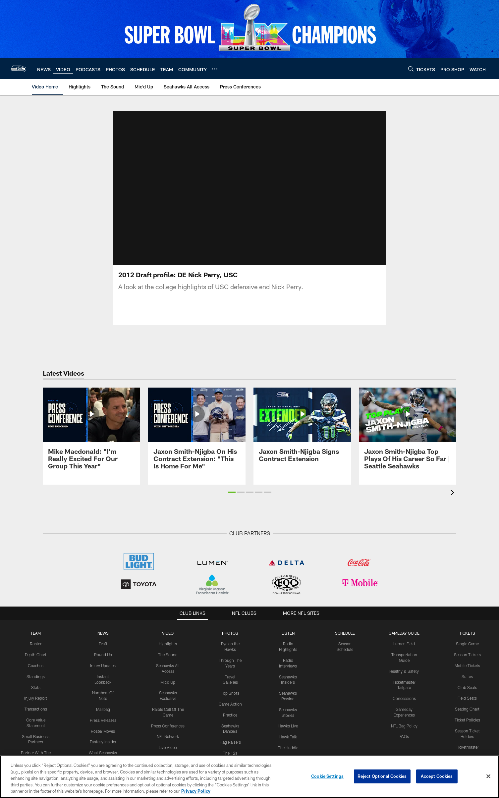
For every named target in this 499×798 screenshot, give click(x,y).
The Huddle (288, 747)
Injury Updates (103, 665)
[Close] (488, 776)
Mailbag (103, 709)
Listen (288, 633)
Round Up (103, 654)
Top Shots (230, 693)
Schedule (345, 633)
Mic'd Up (167, 682)
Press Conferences (168, 725)
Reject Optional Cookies (382, 776)
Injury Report (35, 698)
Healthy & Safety (404, 671)
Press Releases (103, 720)
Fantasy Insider (103, 741)
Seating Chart (467, 709)
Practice (230, 715)
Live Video (168, 747)
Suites (467, 676)
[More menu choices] (214, 69)
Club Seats (467, 687)
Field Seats (467, 698)
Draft (103, 643)
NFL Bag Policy (404, 725)
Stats (35, 687)
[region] (249, 777)
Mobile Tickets (467, 665)
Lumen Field (404, 643)
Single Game (467, 643)
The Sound (168, 654)
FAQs (404, 736)
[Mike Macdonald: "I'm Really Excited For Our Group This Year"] (91, 432)
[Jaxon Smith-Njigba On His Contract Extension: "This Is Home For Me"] (197, 432)
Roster (35, 643)
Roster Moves (103, 731)
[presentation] (453, 493)
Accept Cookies (437, 776)
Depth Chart (35, 654)
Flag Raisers (230, 742)
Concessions (404, 698)
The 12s (230, 753)
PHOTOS (230, 633)
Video (168, 633)
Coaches (35, 665)
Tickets (467, 633)
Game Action (230, 704)
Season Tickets (467, 654)
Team (35, 633)
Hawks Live (288, 725)
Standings (36, 676)
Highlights (168, 643)
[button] (231, 492)
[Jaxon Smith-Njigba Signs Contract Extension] (302, 429)
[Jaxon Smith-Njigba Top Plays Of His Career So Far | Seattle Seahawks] (407, 432)
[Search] (411, 68)
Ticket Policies (467, 720)
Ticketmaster (467, 747)
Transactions (36, 709)
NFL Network (168, 736)
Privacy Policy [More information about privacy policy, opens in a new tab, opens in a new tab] (195, 791)
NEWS (103, 633)
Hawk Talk (288, 736)
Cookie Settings (327, 776)
